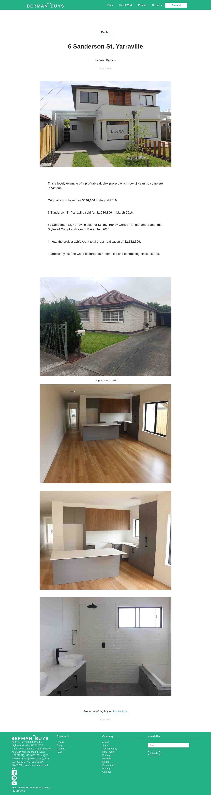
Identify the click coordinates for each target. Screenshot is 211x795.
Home (110, 5)
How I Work (125, 5)
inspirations (120, 711)
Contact (176, 5)
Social (105, 745)
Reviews (157, 5)
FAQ (59, 752)
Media (105, 762)
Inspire (60, 742)
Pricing (142, 5)
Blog (59, 745)
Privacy (106, 768)
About (105, 742)
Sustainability (109, 748)
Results (61, 748)
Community (108, 765)
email (37, 765)
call (46, 765)
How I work (108, 752)
